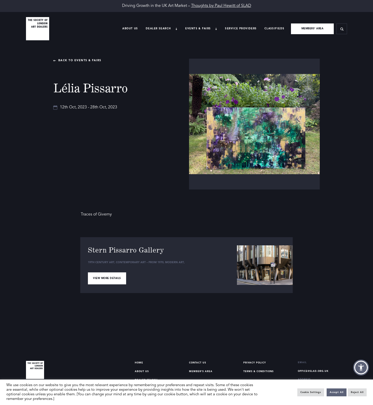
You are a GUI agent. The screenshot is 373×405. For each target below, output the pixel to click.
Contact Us (197, 363)
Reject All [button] (357, 392)
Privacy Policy (254, 363)
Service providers (241, 28)
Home (139, 363)
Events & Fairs (198, 28)
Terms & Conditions (258, 371)
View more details (107, 278)
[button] (361, 367)
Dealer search (158, 28)
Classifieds (274, 28)
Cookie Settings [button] (310, 392)
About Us (130, 28)
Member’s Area (200, 371)
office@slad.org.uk (313, 371)
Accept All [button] (336, 392)
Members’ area (312, 28)
